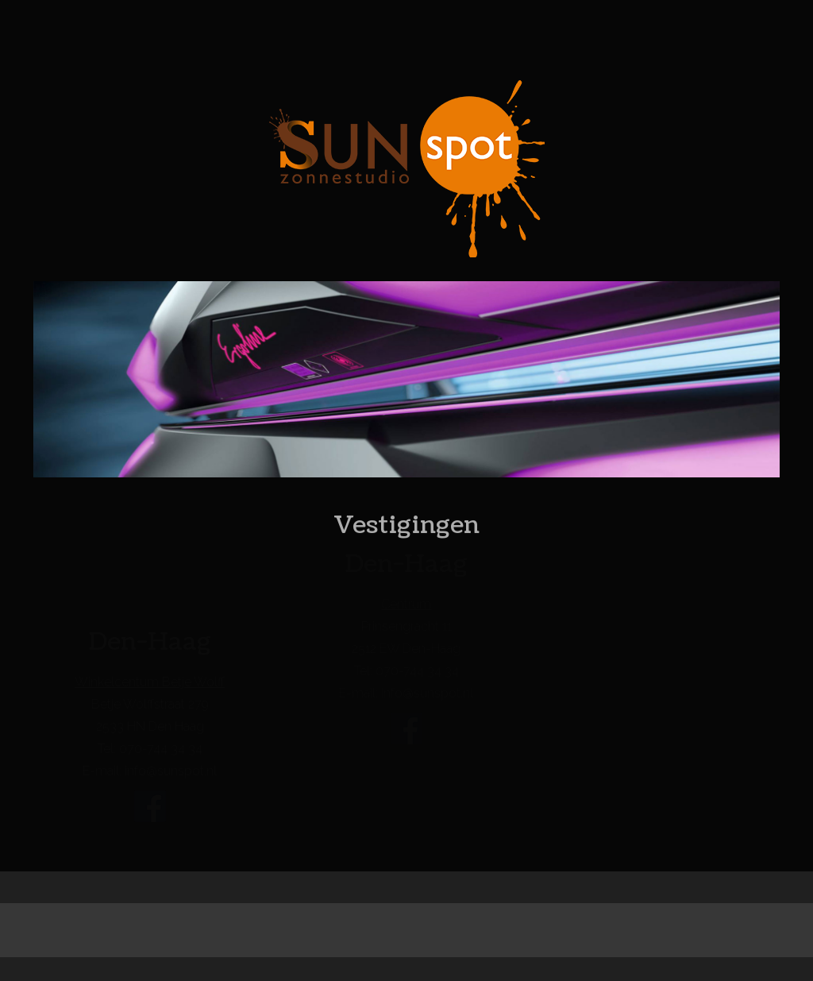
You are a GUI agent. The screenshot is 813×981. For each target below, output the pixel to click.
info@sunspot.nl (171, 771)
